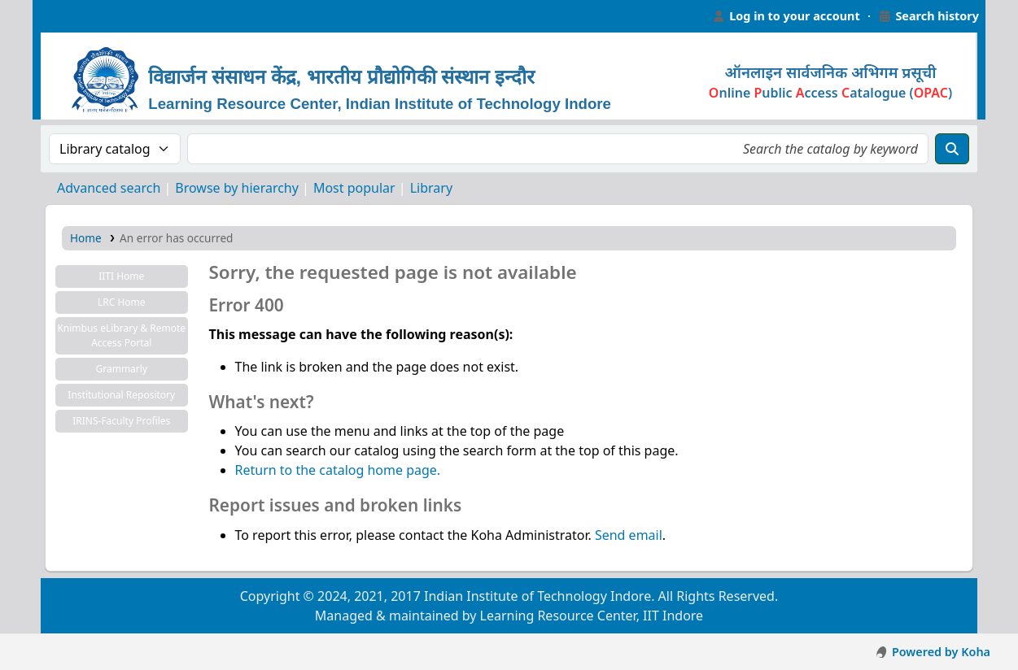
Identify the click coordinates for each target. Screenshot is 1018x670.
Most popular (354, 188)
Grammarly (121, 369)
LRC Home (122, 302)
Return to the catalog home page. (338, 470)
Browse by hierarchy (237, 188)
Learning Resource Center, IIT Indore (73, 16)
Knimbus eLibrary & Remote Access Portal (121, 335)
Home (86, 238)
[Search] (952, 148)
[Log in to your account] (786, 16)
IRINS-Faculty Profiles (121, 421)
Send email (628, 535)
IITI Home (121, 276)
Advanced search (108, 188)
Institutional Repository (121, 395)
